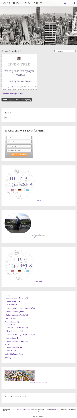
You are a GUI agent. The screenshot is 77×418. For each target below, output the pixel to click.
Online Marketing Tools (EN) (17, 315)
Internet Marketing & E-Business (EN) (20, 308)
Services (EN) (11, 318)
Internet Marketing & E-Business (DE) (20, 335)
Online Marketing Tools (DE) (17, 341)
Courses (38, 200)
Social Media (11, 351)
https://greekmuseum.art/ (38, 383)
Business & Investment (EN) (17, 298)
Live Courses (38, 281)
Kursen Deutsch (12, 338)
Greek (7, 345)
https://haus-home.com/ (38, 237)
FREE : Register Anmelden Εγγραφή (17, 100)
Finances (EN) (11, 305)
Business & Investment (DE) (17, 328)
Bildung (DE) (11, 324)
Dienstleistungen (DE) (14, 331)
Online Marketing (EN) (15, 312)
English (8, 295)
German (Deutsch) (12, 322)
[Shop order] (64, 51)
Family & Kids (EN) (13, 301)
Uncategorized (10, 358)
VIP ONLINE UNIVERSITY (22, 3)
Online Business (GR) (14, 347)
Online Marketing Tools (14, 354)
